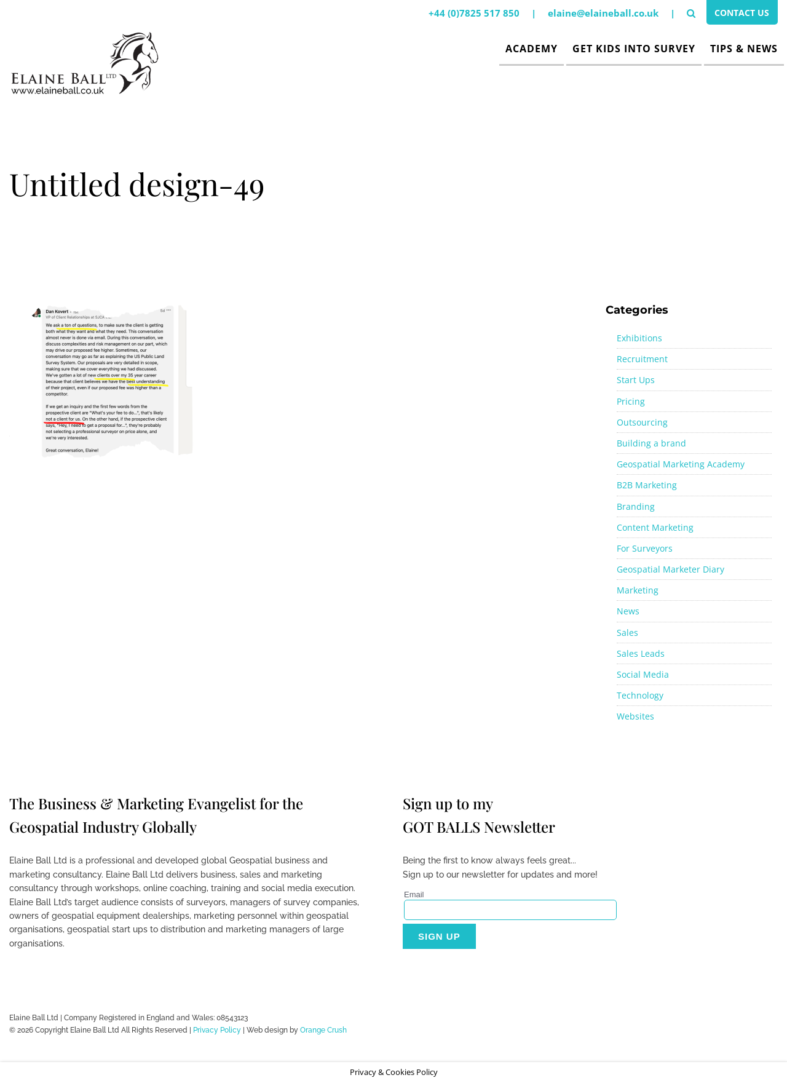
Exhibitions (639, 338)
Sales (627, 632)
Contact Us (739, 14)
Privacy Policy (217, 1030)
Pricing (631, 401)
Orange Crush (323, 1030)
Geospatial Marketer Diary (670, 569)
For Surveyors (645, 548)
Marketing (637, 590)
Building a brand (651, 443)
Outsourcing (642, 422)
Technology (640, 695)
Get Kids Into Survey (633, 48)
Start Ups (636, 380)
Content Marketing (655, 527)
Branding (636, 506)
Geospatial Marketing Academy (681, 464)
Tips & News (744, 48)
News (628, 611)
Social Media (643, 674)
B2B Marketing (647, 485)
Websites (635, 716)
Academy (531, 48)
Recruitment (642, 359)
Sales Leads (641, 653)
